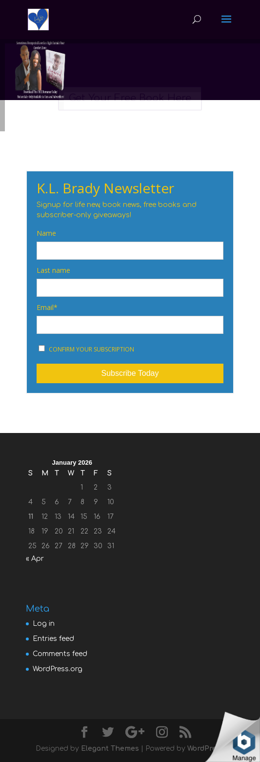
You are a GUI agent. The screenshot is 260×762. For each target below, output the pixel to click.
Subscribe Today (130, 373)
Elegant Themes (110, 748)
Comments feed (60, 654)
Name (46, 233)
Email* (47, 307)
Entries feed (53, 638)
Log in (44, 623)
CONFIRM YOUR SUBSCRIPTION (86, 349)
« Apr (35, 558)
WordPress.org (57, 669)
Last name (53, 270)
